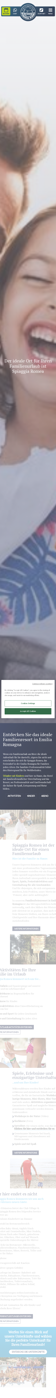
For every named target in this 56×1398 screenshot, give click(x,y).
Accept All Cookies (28, 711)
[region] (28, 699)
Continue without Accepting (42, 684)
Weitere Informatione (30, 1152)
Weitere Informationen (31, 928)
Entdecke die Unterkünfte (28, 1352)
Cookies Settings (28, 703)
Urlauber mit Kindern (13, 775)
